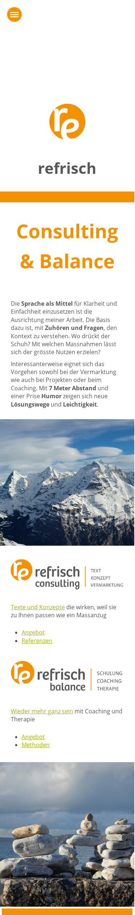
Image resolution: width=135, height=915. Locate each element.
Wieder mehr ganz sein (42, 711)
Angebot (33, 632)
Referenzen (37, 641)
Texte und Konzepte (38, 607)
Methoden (36, 745)
